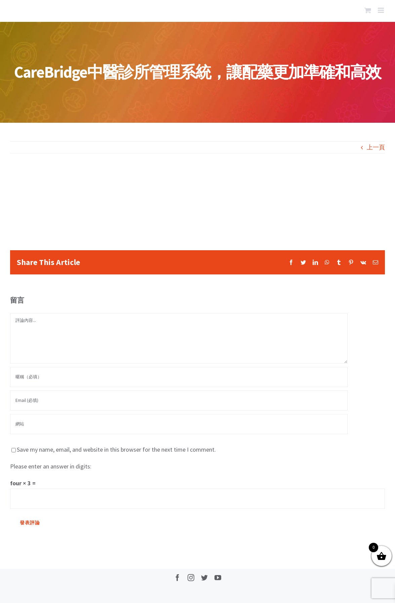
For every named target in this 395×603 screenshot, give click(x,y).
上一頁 (376, 147)
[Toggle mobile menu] (381, 10)
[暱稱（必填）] (179, 377)
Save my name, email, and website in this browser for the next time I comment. (116, 449)
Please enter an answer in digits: (50, 466)
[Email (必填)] (179, 400)
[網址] (179, 424)
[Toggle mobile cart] (367, 10)
